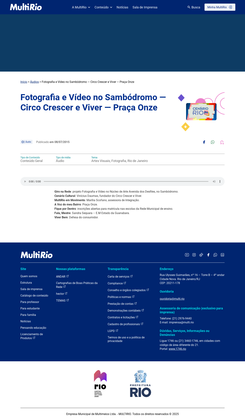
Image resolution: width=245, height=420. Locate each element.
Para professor (29, 302)
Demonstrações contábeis (126, 310)
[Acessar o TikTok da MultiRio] (201, 255)
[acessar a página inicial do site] (26, 7)
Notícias (122, 7)
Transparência (118, 269)
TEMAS (62, 300)
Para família (28, 315)
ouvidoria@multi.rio (172, 298)
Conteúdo (103, 7)
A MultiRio (81, 7)
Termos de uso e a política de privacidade (126, 339)
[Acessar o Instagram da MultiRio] (194, 255)
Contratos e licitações (123, 317)
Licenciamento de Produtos (31, 336)
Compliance (117, 283)
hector (62, 293)
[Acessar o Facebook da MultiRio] (208, 255)
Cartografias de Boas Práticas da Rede (77, 285)
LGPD (113, 331)
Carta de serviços (120, 276)
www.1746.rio (177, 349)
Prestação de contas (122, 303)
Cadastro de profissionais (125, 324)
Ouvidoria (167, 291)
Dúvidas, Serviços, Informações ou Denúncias (184, 333)
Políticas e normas (121, 297)
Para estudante (30, 308)
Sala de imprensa (31, 289)
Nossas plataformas (70, 269)
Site (23, 269)
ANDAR (62, 276)
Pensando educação (33, 327)
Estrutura (26, 282)
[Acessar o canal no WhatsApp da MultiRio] (215, 255)
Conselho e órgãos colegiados (128, 290)
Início (23, 82)
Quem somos (28, 276)
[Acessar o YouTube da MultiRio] (187, 255)
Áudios (34, 82)
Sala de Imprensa (145, 7)
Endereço (166, 269)
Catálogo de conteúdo (34, 295)
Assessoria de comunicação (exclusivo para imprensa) (191, 310)
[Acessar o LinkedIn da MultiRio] (222, 255)
